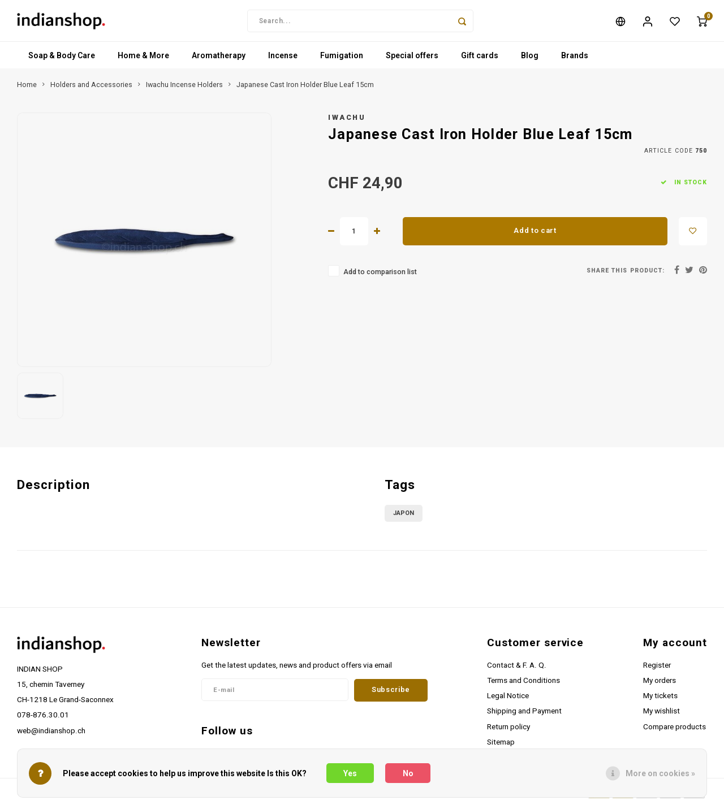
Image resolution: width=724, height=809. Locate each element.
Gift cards (479, 59)
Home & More (143, 59)
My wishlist (661, 714)
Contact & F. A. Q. (516, 668)
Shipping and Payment (524, 714)
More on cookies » (660, 773)
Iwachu (346, 121)
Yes (350, 773)
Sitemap (501, 745)
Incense (283, 59)
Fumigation (341, 59)
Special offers (412, 59)
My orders (659, 684)
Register (657, 668)
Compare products (674, 730)
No (408, 773)
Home (27, 88)
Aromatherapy (218, 59)
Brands (574, 59)
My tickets (660, 699)
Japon (403, 517)
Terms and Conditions (523, 684)
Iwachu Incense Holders (184, 88)
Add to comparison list (380, 275)
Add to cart (535, 234)
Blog (529, 59)
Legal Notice (508, 699)
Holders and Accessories (91, 88)
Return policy (508, 730)
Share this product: (626, 274)
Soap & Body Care (61, 59)
